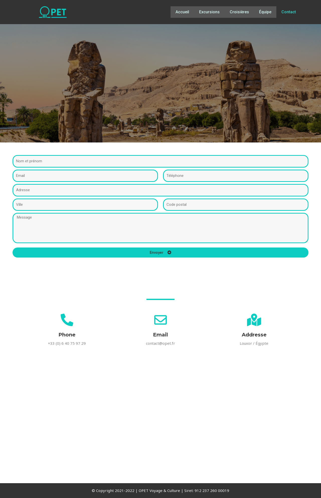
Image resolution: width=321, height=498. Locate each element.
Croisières (239, 12)
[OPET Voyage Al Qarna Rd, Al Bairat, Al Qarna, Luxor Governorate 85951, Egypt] (160, 430)
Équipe (265, 12)
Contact (288, 12)
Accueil (182, 12)
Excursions (209, 12)
